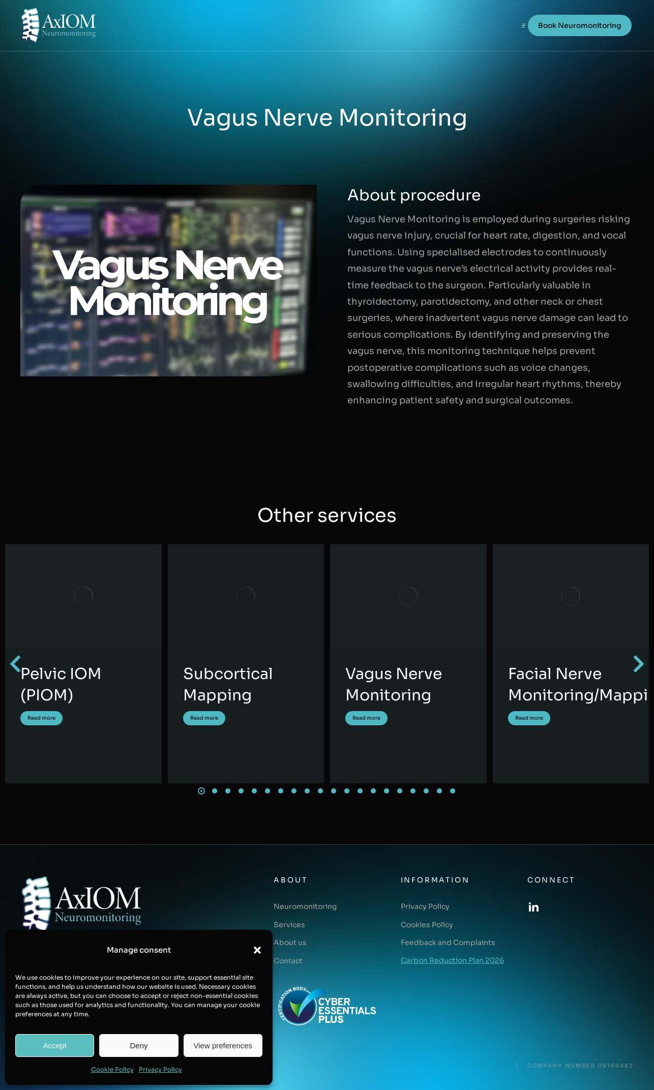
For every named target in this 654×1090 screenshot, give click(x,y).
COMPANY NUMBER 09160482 (580, 1066)
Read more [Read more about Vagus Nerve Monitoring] (366, 718)
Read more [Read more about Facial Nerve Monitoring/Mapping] (529, 718)
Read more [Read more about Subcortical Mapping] (204, 718)
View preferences (223, 1045)
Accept (55, 1045)
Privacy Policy (160, 1069)
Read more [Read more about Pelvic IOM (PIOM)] (41, 718)
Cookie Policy (112, 1069)
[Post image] (83, 596)
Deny (138, 1045)
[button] (257, 950)
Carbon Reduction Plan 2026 (452, 960)
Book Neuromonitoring (579, 25)
